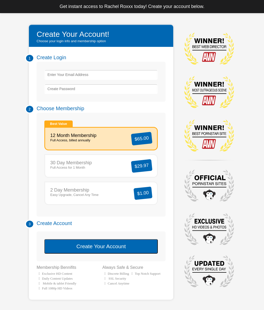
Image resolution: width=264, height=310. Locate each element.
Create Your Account (101, 246)
